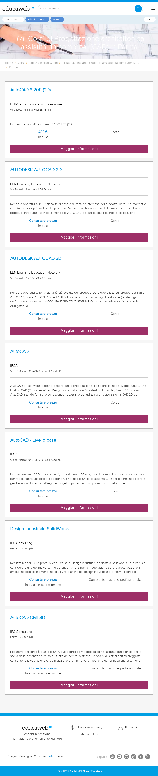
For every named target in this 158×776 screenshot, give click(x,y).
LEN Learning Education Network (35, 184)
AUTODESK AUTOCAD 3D (35, 258)
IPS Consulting (21, 543)
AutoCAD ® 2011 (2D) (30, 90)
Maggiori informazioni (79, 149)
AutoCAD (19, 351)
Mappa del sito (90, 734)
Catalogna (25, 756)
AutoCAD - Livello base (33, 440)
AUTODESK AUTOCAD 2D (36, 169)
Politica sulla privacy (89, 727)
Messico (60, 756)
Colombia (40, 756)
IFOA (14, 366)
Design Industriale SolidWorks (39, 529)
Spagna (12, 756)
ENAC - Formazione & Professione (36, 104)
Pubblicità (131, 727)
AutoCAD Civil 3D (27, 617)
